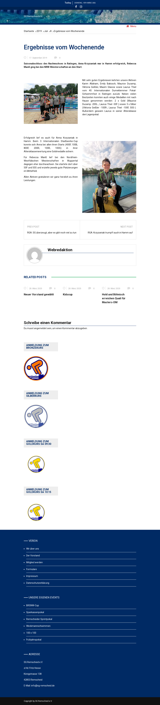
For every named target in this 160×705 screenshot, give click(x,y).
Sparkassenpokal (35, 612)
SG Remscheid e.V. (33, 16)
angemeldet (40, 328)
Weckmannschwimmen (38, 626)
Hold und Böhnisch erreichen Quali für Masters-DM (113, 298)
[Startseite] (29, 31)
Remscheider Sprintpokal (39, 619)
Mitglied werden (34, 562)
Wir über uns (32, 548)
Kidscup (68, 294)
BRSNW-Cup (32, 605)
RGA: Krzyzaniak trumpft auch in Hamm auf (110, 232)
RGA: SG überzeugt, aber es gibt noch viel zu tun (51, 232)
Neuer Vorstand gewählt (39, 294)
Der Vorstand (33, 555)
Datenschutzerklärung (37, 583)
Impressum (32, 576)
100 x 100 (31, 632)
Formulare (31, 569)
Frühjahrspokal (33, 639)
